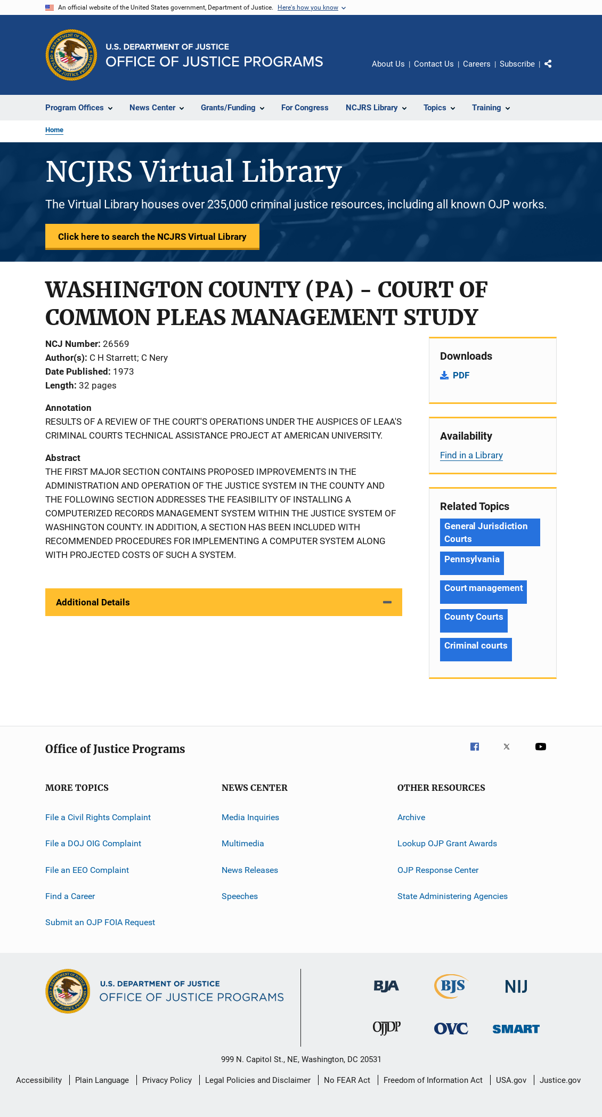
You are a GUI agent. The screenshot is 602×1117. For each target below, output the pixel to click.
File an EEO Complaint (87, 870)
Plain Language (102, 1080)
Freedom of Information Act (433, 1080)
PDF (461, 375)
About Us (388, 64)
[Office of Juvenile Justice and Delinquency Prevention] (387, 1038)
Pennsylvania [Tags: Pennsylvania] (472, 559)
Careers (477, 64)
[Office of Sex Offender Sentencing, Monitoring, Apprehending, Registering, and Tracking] (516, 1035)
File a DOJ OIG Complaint (93, 843)
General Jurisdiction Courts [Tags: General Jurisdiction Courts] (486, 532)
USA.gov (511, 1080)
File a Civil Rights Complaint (98, 817)
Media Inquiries (250, 817)
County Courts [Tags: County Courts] (473, 616)
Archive (411, 817)
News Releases (250, 870)
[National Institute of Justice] (516, 994)
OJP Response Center (437, 870)
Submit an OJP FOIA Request (100, 922)
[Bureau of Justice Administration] (386, 994)
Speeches (240, 896)
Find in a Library (471, 455)
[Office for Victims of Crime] (451, 1036)
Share (556, 71)
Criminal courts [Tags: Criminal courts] (476, 645)
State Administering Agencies (452, 896)
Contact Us (434, 64)
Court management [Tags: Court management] (483, 587)
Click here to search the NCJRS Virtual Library (152, 236)
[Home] (214, 55)
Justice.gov (560, 1080)
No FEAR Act (347, 1080)
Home (54, 130)
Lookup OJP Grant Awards (447, 843)
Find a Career (70, 896)
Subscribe (517, 64)
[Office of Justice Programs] (71, 55)
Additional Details (93, 602)
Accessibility (39, 1080)
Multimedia (243, 843)
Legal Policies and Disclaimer (258, 1080)
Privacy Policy (167, 1080)
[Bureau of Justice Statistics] (451, 1000)
